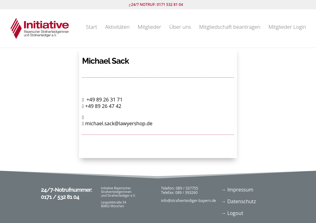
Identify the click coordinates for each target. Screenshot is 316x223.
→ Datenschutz (238, 201)
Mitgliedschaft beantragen (229, 27)
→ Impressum (237, 189)
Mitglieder (149, 27)
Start (91, 27)
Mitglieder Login (287, 27)
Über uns (180, 27)
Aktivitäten (117, 27)
